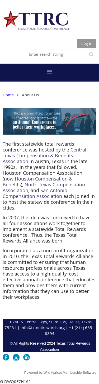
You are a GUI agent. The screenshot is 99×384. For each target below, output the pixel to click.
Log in (86, 43)
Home (8, 94)
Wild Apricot (53, 372)
